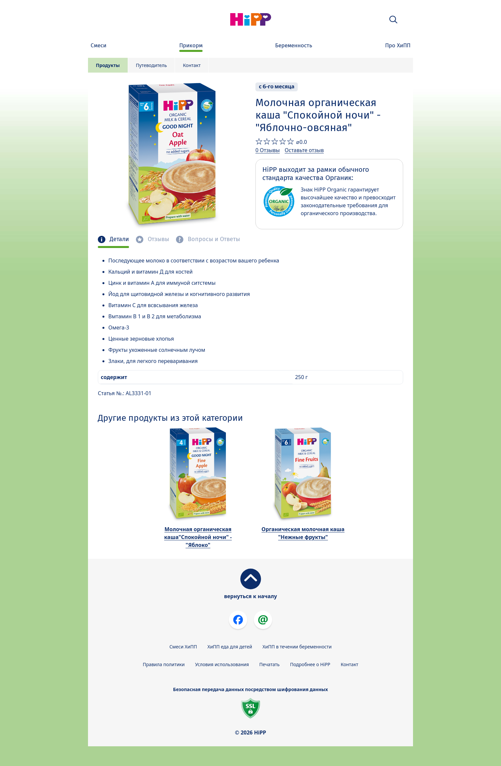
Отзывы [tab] (157, 239)
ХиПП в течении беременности (297, 646)
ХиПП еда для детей (229, 646)
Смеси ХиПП (183, 646)
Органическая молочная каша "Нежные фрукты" (303, 533)
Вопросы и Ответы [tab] (213, 239)
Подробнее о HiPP (310, 664)
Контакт (192, 65)
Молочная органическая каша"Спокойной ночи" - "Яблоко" (198, 537)
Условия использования (222, 664)
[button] (393, 19)
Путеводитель (151, 65)
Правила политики (164, 664)
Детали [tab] (118, 239)
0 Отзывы (267, 150)
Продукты (108, 65)
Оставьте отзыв (304, 150)
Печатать (269, 664)
